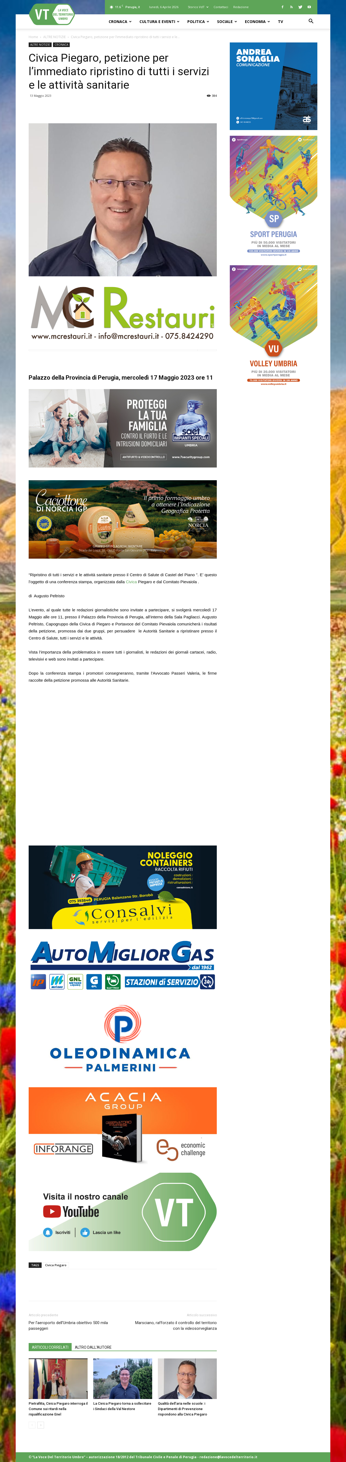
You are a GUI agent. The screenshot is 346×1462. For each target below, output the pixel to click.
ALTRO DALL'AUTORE (93, 1347)
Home (33, 37)
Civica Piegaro (55, 1265)
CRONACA (120, 21)
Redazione (241, 7)
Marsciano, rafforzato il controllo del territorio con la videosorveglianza (176, 1325)
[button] (310, 21)
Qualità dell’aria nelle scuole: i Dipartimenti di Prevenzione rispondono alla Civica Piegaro (182, 1408)
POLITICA (198, 21)
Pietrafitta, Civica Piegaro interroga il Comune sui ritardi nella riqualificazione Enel (58, 1408)
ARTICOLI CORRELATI (50, 1347)
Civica (132, 581)
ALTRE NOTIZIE (54, 37)
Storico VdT (198, 7)
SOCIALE (227, 21)
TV (280, 21)
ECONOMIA (257, 21)
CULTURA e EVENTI (159, 21)
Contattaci (221, 7)
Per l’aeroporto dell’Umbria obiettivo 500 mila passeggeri (68, 1325)
